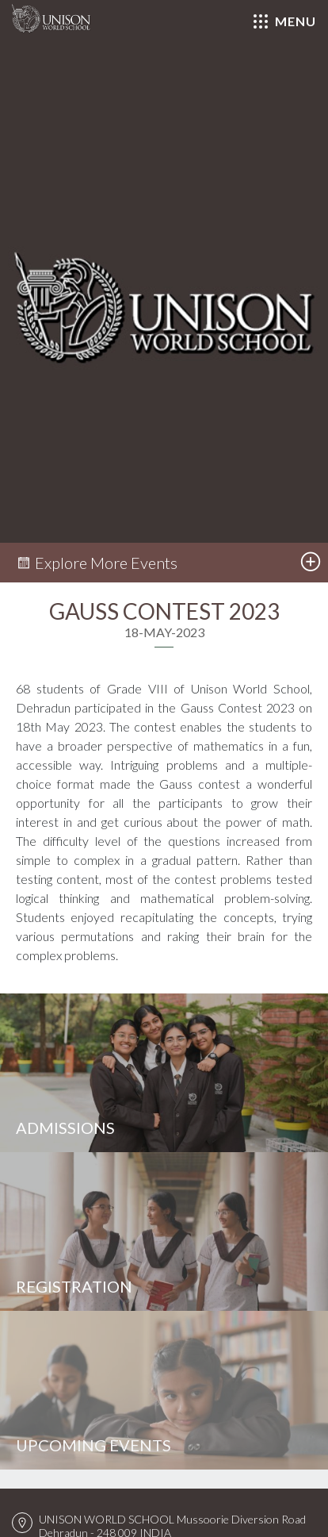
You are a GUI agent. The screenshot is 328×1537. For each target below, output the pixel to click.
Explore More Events (96, 562)
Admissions (65, 1127)
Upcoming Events (93, 1444)
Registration (74, 1286)
